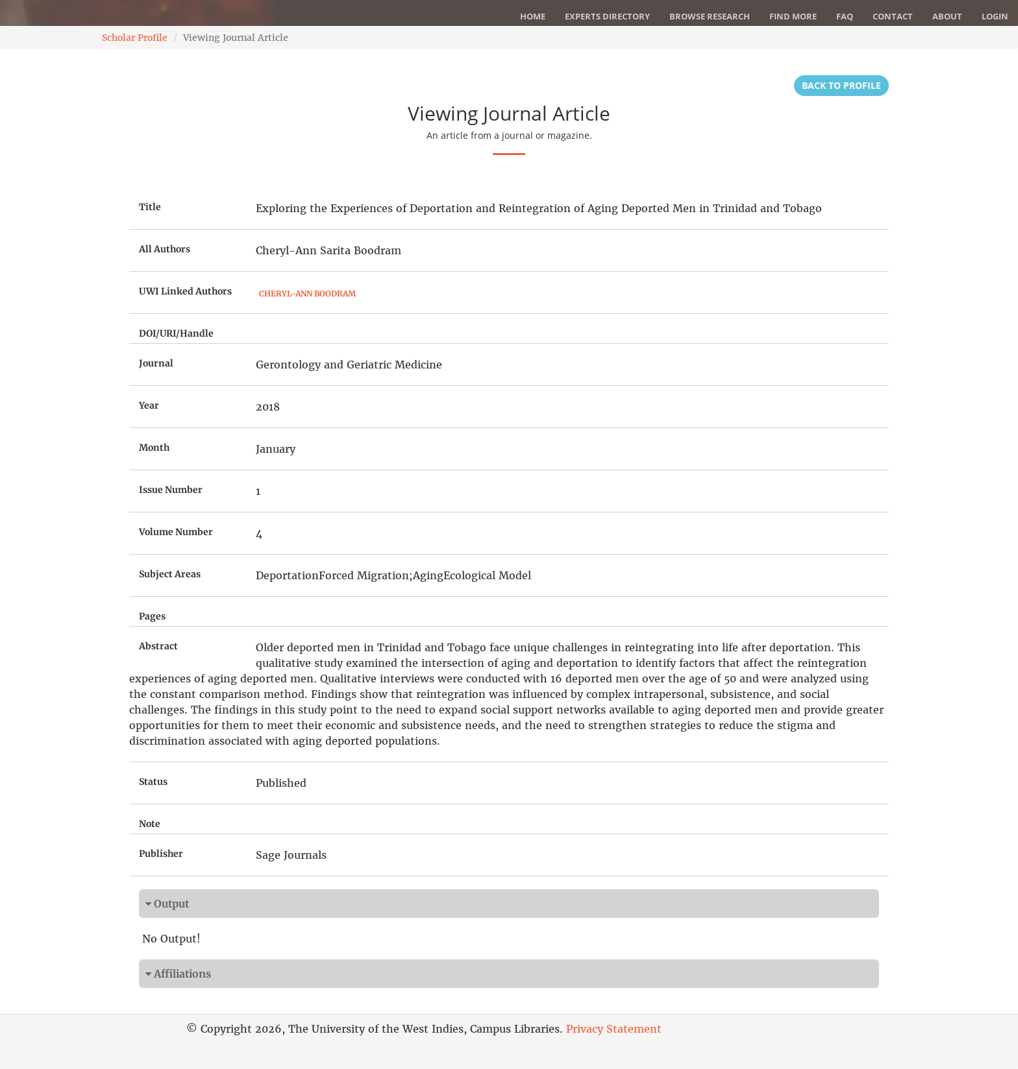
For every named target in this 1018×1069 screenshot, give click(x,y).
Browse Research (709, 16)
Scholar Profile (135, 37)
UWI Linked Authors (185, 291)
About (947, 16)
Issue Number (171, 490)
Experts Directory (607, 16)
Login (995, 16)
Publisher (161, 853)
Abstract (158, 646)
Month (154, 447)
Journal (156, 363)
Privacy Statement (614, 1028)
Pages (152, 616)
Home (532, 16)
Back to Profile (841, 85)
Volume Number (176, 532)
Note (149, 824)
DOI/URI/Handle (176, 333)
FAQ (844, 16)
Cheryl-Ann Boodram (307, 293)
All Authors (164, 249)
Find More (793, 16)
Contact (893, 16)
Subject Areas (170, 574)
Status (153, 781)
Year (149, 405)
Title (150, 207)
